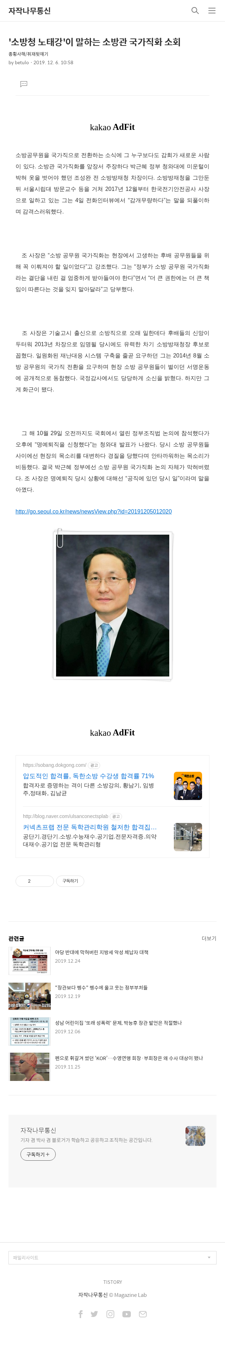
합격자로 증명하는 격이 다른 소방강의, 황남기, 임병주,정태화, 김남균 (88, 789)
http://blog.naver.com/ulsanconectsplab (65, 816)
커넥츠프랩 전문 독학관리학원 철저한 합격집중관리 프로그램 (90, 827)
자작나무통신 (29, 11)
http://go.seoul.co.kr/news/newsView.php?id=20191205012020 (94, 512)
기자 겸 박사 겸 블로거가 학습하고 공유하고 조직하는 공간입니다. (86, 1139)
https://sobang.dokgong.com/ (54, 765)
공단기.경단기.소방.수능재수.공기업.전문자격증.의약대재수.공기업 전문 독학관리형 (90, 840)
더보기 (209, 938)
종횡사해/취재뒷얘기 (28, 54)
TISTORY (112, 1282)
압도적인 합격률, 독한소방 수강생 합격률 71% (88, 776)
